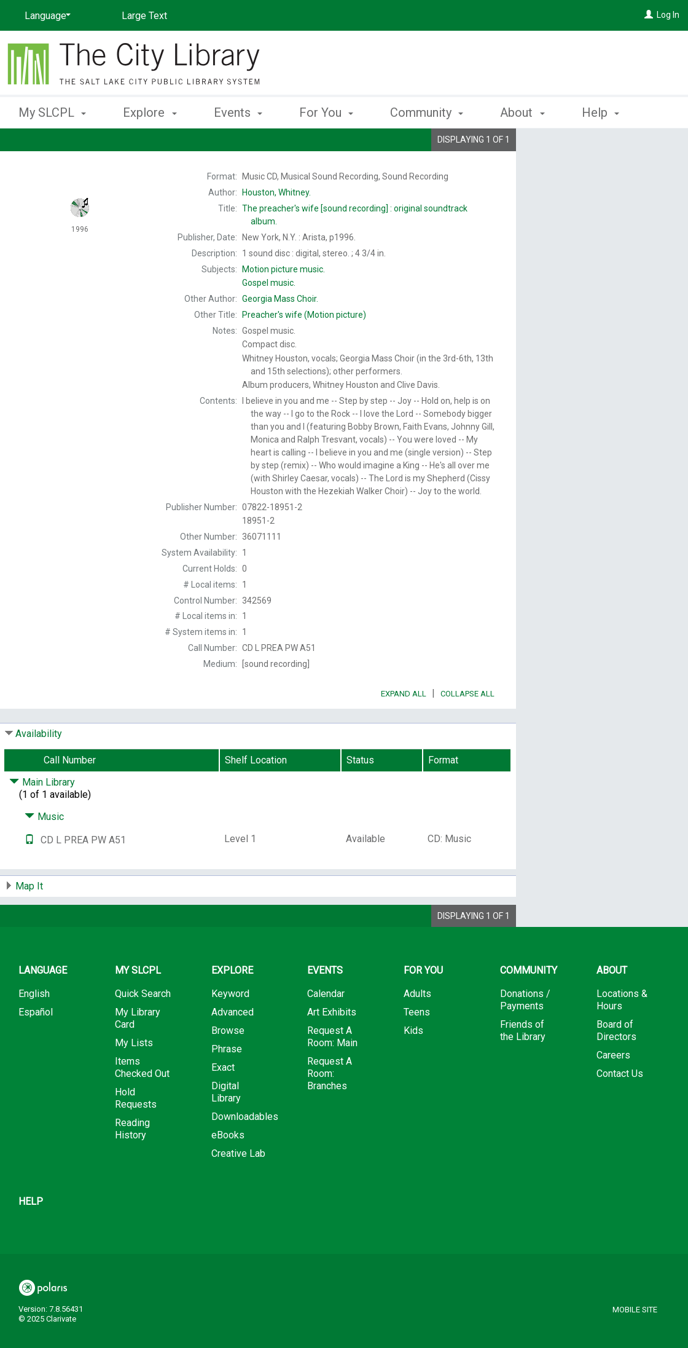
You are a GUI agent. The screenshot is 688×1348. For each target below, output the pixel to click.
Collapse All (467, 728)
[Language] (45, 16)
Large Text (144, 16)
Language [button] (42, 1005)
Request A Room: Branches (329, 1108)
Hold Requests (136, 1133)
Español (35, 1046)
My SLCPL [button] (52, 110)
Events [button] (238, 110)
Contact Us (619, 1108)
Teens (417, 1046)
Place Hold (578, 148)
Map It (29, 920)
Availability (38, 768)
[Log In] (648, 15)
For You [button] (326, 110)
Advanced (232, 1046)
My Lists (134, 1077)
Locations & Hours (621, 1034)
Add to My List (600, 173)
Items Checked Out (142, 1102)
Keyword (230, 1028)
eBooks (227, 1169)
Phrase (226, 1083)
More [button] (606, 112)
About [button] (522, 110)
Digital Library (226, 1126)
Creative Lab (238, 1188)
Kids (413, 1065)
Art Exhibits (331, 1046)
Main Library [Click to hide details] (42, 816)
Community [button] (426, 110)
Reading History (132, 1163)
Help (30, 1236)
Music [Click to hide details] (44, 851)
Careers (613, 1089)
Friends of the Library (522, 1065)
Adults (417, 1028)
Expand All (403, 728)
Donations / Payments (525, 1034)
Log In (668, 15)
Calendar (326, 1028)
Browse (227, 1065)
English (34, 1028)
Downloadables (244, 1151)
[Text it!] (29, 874)
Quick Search (143, 1028)
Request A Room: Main (332, 1071)
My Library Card (137, 1053)
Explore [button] (149, 110)
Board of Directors (616, 1065)
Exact (223, 1102)
